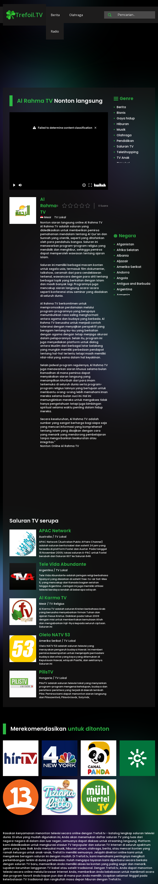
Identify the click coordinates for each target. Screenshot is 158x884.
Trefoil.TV (24, 15)
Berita (55, 15)
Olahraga (76, 15)
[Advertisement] (79, 57)
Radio (55, 31)
